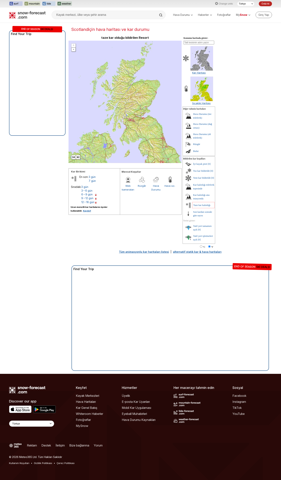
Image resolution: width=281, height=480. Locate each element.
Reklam (32, 445)
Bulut (196, 151)
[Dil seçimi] (245, 4)
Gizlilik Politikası (43, 463)
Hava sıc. (169, 185)
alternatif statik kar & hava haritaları (197, 251)
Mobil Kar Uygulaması (136, 408)
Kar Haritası (199, 72)
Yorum (98, 445)
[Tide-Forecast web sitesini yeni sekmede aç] (49, 3)
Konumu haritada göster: (196, 38)
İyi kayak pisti (200, 163)
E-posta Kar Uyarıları (136, 402)
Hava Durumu (183, 14)
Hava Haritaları (86, 402)
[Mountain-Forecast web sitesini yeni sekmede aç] (32, 3)
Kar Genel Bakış (86, 408)
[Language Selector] (31, 424)
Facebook (239, 396)
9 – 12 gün (87, 198)
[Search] (161, 15)
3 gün (92, 176)
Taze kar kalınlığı (201, 205)
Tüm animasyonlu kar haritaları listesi (144, 251)
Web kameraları (128, 187)
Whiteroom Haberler (89, 414)
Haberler (205, 14)
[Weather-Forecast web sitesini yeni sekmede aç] (64, 3)
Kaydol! (87, 211)
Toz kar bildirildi (201, 170)
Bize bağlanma (79, 445)
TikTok (237, 408)
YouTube (238, 414)
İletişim (60, 445)
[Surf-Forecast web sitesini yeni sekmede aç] (16, 3)
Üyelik (126, 396)
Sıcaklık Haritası (201, 103)
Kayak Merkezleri (87, 396)
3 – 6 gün (86, 190)
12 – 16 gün (87, 202)
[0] (209, 163)
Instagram (239, 402)
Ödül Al (265, 3)
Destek (46, 445)
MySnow (82, 426)
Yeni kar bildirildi (202, 177)
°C (204, 247)
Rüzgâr (142, 185)
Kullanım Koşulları (19, 463)
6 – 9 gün (87, 194)
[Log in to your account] (264, 15)
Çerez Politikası (66, 463)
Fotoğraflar (224, 14)
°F (212, 247)
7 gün (92, 180)
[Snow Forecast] (27, 15)
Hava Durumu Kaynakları (138, 420)
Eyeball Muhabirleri (134, 414)
